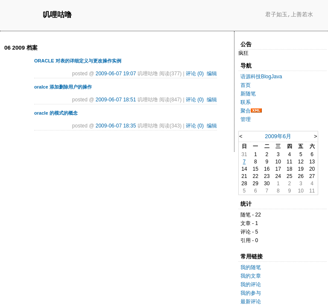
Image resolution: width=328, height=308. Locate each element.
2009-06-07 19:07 (116, 74)
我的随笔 (250, 267)
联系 (245, 102)
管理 (245, 119)
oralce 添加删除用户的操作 (63, 86)
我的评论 (250, 284)
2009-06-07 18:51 (116, 100)
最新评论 (250, 302)
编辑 (212, 74)
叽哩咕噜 (57, 15)
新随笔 (248, 94)
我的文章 (250, 276)
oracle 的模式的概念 (56, 113)
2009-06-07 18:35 (116, 126)
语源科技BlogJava (261, 77)
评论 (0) (195, 74)
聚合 (245, 111)
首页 (245, 85)
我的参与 (250, 293)
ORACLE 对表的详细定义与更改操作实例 (77, 60)
